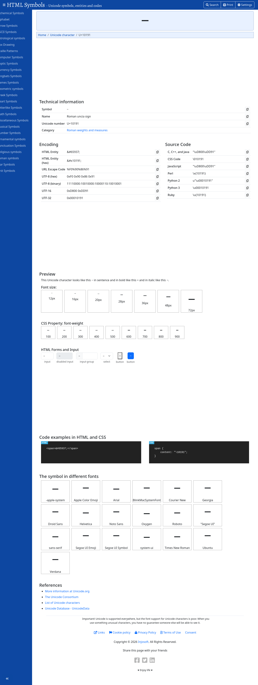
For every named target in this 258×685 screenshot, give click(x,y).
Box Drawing (13, 44)
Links (103, 632)
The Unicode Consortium (70, 597)
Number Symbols (16, 133)
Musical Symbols (16, 126)
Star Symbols (13, 164)
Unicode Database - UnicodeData (76, 608)
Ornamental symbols (19, 139)
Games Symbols (15, 82)
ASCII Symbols (14, 32)
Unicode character (71, 35)
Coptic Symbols (15, 63)
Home (51, 35)
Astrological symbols (18, 38)
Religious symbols (17, 152)
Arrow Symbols (15, 25)
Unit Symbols (13, 170)
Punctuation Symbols (19, 145)
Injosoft (148, 642)
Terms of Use (175, 632)
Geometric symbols (17, 88)
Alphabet (11, 19)
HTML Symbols (54, 4)
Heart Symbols (14, 101)
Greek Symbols (15, 95)
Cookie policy (124, 632)
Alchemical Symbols (18, 13)
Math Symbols (14, 114)
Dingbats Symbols (17, 76)
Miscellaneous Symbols (20, 120)
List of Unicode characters (71, 603)
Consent (195, 632)
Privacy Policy (150, 632)
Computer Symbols (17, 57)
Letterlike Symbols (17, 107)
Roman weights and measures (96, 130)
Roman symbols (15, 158)
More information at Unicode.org (76, 591)
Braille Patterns (15, 51)
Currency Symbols (17, 69)
